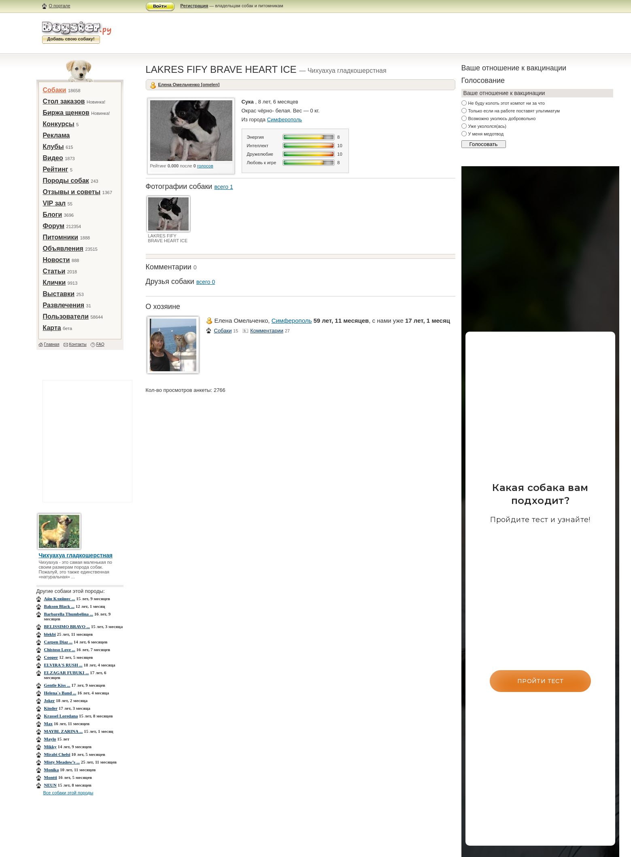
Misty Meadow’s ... (62, 762)
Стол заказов (64, 101)
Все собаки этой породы (68, 792)
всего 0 (205, 282)
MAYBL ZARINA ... (63, 731)
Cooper (51, 657)
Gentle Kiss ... (57, 685)
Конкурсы (58, 124)
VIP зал (54, 203)
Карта (52, 327)
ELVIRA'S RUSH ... (63, 664)
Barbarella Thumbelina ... (68, 614)
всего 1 (223, 187)
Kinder (50, 708)
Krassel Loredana (61, 715)
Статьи (54, 271)
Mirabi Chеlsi (57, 754)
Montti (50, 777)
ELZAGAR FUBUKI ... (66, 672)
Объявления (63, 248)
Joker (49, 700)
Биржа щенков (66, 112)
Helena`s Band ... (60, 692)
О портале (59, 5)
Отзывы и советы (72, 191)
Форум (54, 225)
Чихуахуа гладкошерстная (76, 555)
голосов (205, 165)
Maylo (50, 738)
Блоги (52, 214)
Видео (53, 157)
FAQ (100, 344)
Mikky (50, 746)
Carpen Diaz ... (58, 641)
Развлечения (64, 305)
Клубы (53, 146)
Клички (54, 282)
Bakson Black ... (59, 606)
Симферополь (284, 119)
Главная (51, 344)
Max (48, 723)
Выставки (59, 293)
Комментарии (266, 331)
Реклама (56, 135)
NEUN (50, 785)
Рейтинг (55, 169)
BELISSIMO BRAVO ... (67, 626)
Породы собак (66, 180)
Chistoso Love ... (59, 649)
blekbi (50, 634)
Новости (56, 259)
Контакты (78, 344)
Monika (51, 769)
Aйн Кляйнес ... (59, 598)
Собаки (54, 90)
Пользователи (66, 316)
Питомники (61, 237)
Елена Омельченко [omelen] (189, 84)
